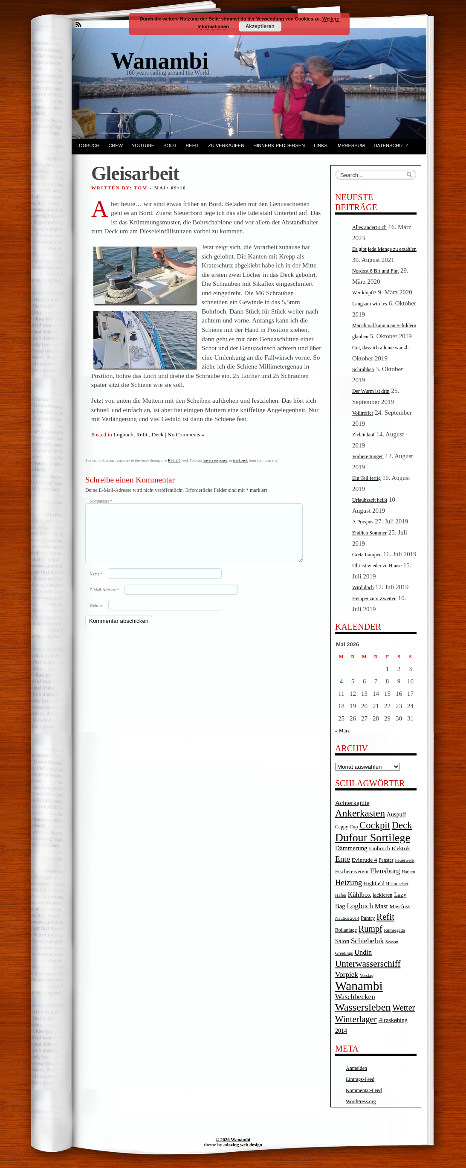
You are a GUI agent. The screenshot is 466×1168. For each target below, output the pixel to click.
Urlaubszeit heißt (369, 500)
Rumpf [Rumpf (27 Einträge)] (370, 928)
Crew (115, 145)
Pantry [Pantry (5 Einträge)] (368, 918)
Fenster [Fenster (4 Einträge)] (386, 860)
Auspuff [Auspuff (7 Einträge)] (396, 814)
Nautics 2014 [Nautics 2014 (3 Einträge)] (347, 918)
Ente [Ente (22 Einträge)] (342, 858)
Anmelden (356, 1068)
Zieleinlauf (363, 435)
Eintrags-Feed (360, 1079)
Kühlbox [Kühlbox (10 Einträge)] (359, 894)
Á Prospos (362, 522)
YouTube (143, 145)
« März (342, 731)
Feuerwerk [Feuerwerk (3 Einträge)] (404, 860)
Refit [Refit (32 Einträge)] (385, 917)
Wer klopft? (364, 293)
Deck (158, 434)
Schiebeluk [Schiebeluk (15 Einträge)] (367, 941)
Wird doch (363, 587)
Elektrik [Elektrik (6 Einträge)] (400, 848)
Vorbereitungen (368, 456)
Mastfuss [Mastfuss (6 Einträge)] (400, 906)
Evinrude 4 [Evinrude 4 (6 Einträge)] (364, 860)
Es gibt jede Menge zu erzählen (384, 249)
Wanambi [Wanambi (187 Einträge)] (359, 986)
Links (320, 145)
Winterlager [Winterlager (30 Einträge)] (356, 1019)
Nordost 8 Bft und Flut (375, 271)
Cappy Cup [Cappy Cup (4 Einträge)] (346, 827)
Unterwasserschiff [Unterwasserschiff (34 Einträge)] (368, 964)
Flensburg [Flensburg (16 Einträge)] (385, 870)
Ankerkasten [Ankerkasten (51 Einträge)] (360, 813)
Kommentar (101, 501)
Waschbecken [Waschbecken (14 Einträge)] (355, 997)
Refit (192, 145)
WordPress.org (361, 1101)
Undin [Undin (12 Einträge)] (363, 952)
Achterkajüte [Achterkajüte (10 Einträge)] (352, 802)
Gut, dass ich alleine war (377, 348)
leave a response (215, 460)
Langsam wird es (369, 304)
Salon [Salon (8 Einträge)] (342, 941)
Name (96, 584)
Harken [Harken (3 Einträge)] (408, 871)
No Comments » (186, 434)
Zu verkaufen (226, 145)
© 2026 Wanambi (233, 1139)
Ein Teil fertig (366, 478)
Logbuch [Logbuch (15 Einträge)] (360, 906)
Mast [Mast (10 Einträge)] (381, 905)
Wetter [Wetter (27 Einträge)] (403, 1007)
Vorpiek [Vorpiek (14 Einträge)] (346, 974)
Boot (170, 145)
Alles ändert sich (369, 227)
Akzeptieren (260, 26)
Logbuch (87, 145)
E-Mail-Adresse (104, 600)
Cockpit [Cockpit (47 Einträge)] (374, 825)
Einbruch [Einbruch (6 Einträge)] (379, 848)
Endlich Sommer (369, 533)
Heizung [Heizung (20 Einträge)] (348, 882)
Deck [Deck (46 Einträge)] (402, 825)
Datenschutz (391, 145)
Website (96, 615)
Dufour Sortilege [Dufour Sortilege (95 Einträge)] (372, 837)
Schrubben (363, 369)
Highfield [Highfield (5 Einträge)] (374, 883)
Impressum (350, 145)
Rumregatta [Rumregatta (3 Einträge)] (394, 930)
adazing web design (242, 1144)
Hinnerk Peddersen (279, 145)
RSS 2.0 (174, 460)
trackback (240, 460)
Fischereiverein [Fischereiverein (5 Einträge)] (351, 872)
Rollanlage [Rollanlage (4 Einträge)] (346, 930)
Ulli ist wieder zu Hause (377, 566)
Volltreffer (362, 413)
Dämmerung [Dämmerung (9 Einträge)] (351, 848)
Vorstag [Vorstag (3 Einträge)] (366, 975)
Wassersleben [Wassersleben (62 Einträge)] (363, 1007)
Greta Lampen (367, 555)
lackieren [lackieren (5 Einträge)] (382, 895)
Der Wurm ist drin (371, 391)
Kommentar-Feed (364, 1090)
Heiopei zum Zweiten (374, 598)
